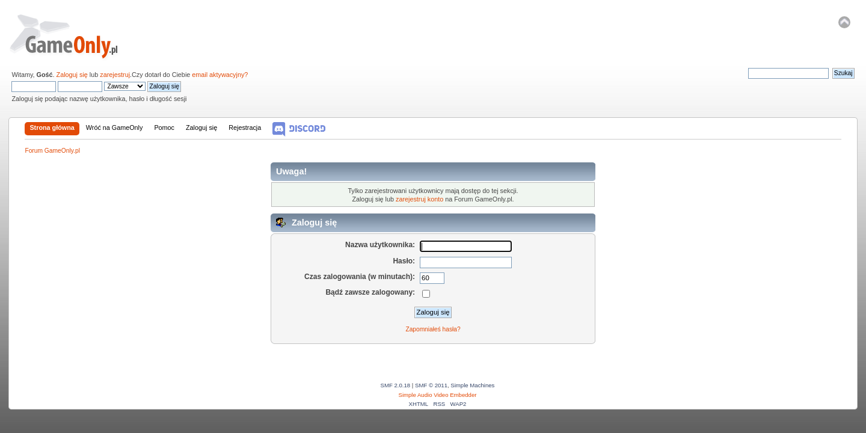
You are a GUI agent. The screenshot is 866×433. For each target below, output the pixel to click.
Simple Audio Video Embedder (438, 395)
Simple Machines (472, 385)
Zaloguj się (72, 74)
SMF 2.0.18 (396, 385)
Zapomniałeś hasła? (432, 329)
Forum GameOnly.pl (71, 36)
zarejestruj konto (419, 199)
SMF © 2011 (431, 385)
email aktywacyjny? (220, 74)
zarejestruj (115, 74)
